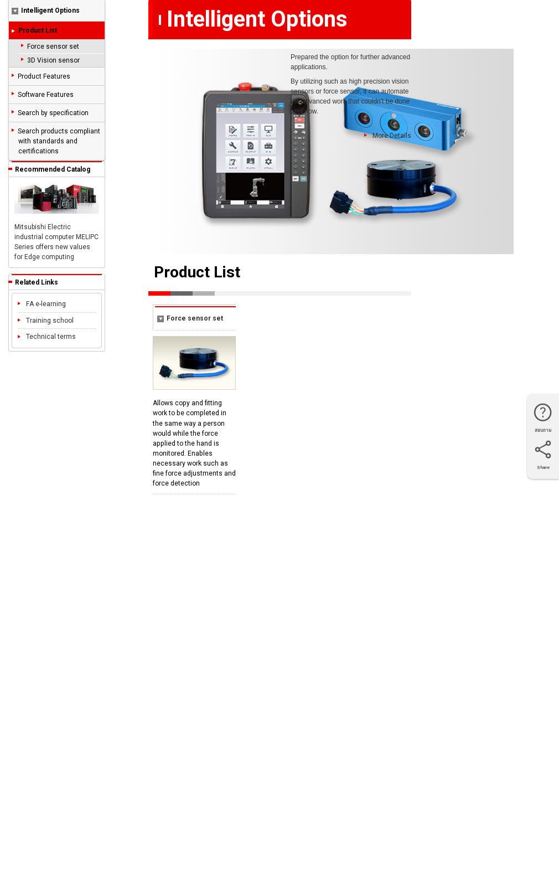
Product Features (44, 76)
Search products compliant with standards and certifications (59, 141)
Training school (46, 320)
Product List (37, 30)
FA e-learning (42, 304)
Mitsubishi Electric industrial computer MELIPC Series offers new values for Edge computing (56, 221)
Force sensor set (53, 46)
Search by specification (53, 113)
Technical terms (47, 336)
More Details (387, 136)
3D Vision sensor (53, 60)
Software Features (46, 95)
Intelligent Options (46, 10)
